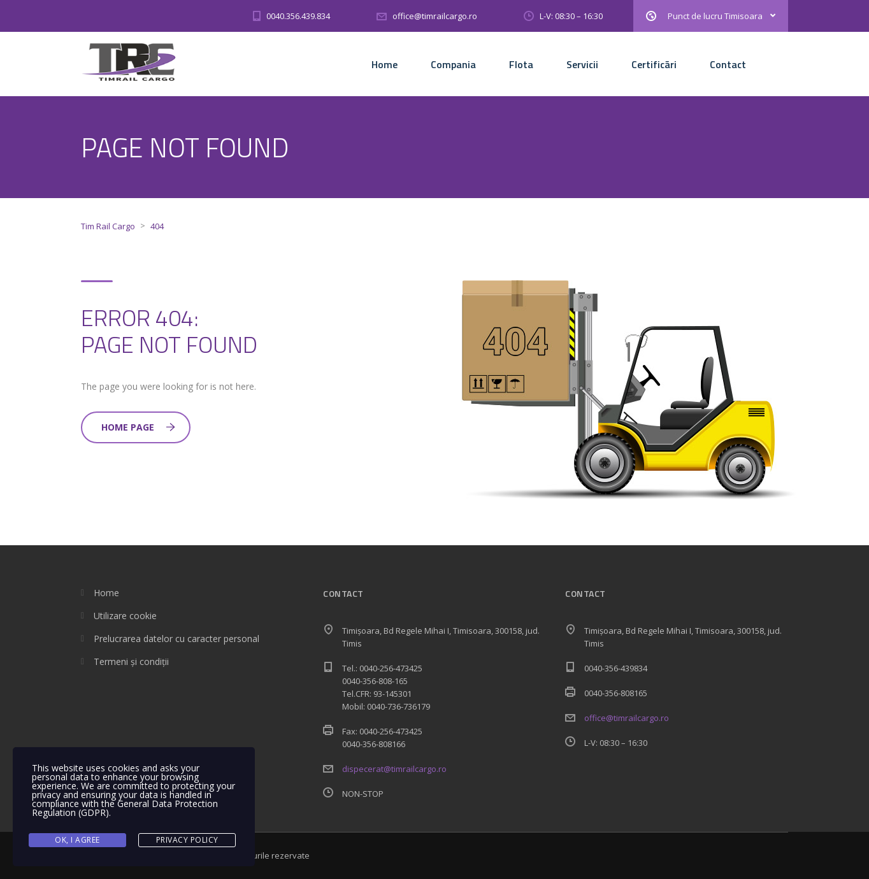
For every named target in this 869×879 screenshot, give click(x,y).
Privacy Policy (187, 839)
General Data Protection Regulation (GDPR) (125, 807)
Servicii (582, 64)
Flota (521, 64)
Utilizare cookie (125, 616)
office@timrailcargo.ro (626, 718)
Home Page (138, 427)
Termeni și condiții (131, 661)
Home (384, 64)
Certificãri (654, 64)
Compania (453, 64)
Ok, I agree (77, 839)
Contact (728, 64)
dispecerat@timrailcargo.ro (394, 769)
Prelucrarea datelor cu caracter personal (176, 638)
